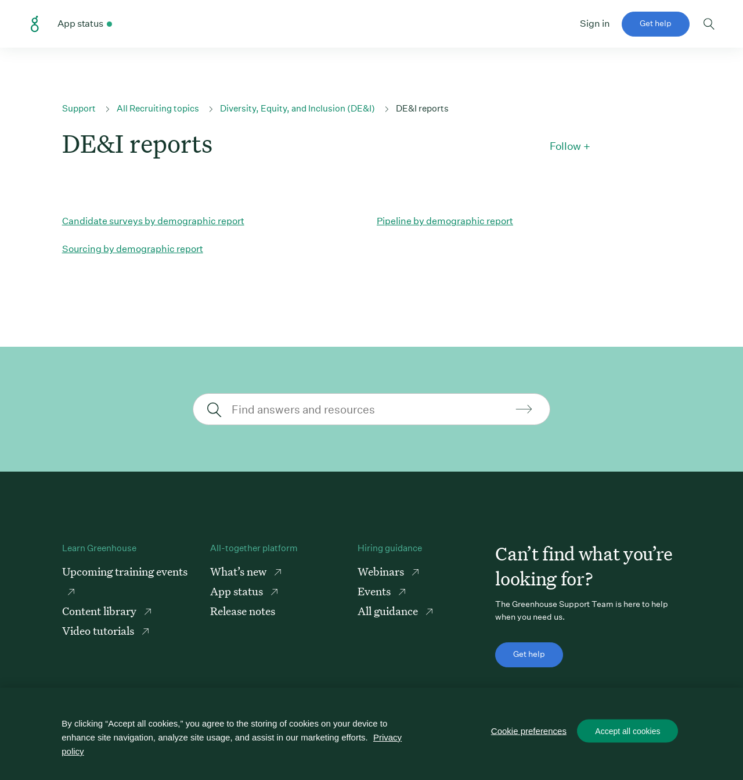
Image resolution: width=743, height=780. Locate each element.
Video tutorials (99, 630)
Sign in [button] (595, 23)
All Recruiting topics (158, 108)
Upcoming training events (124, 571)
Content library (100, 610)
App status (237, 591)
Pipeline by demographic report (445, 221)
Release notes (242, 610)
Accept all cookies (627, 731)
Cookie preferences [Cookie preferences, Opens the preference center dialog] (529, 731)
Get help (656, 23)
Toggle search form (709, 23)
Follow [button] (565, 146)
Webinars (382, 571)
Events (375, 591)
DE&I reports (422, 108)
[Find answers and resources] (370, 409)
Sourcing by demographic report (132, 248)
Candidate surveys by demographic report (153, 221)
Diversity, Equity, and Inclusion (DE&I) (297, 108)
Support (79, 108)
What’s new (239, 571)
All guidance (389, 610)
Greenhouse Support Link (35, 24)
